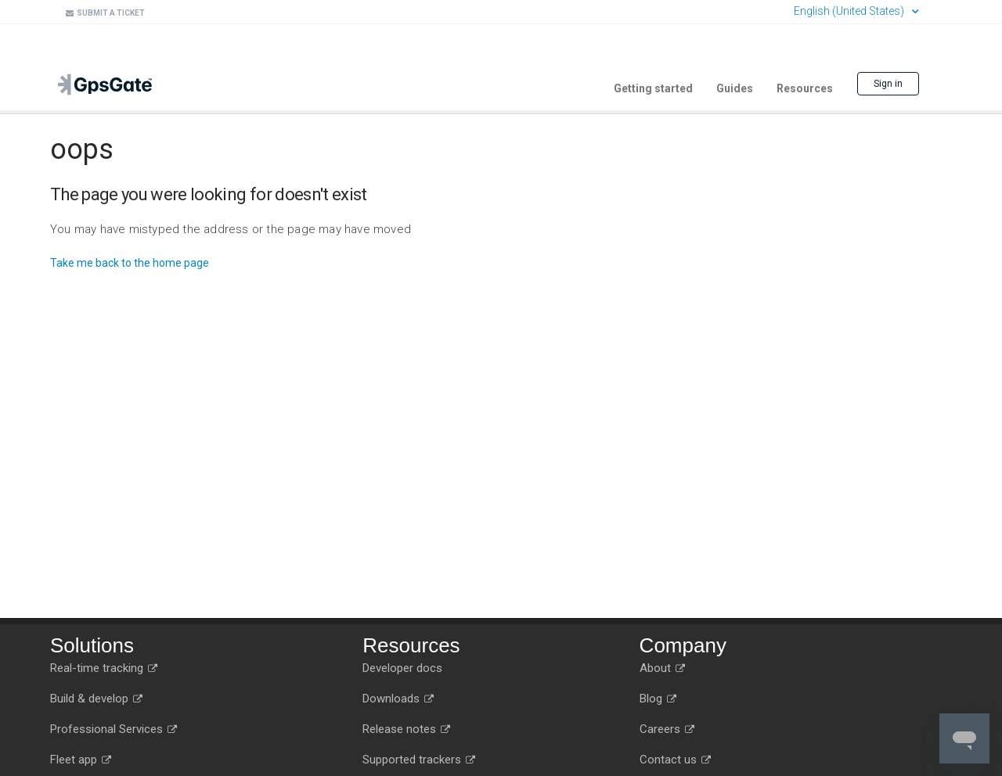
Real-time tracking (103, 668)
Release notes (406, 729)
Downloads (398, 699)
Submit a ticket (105, 13)
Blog (658, 699)
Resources (805, 88)
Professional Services (113, 729)
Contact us (675, 760)
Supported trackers (418, 760)
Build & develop (96, 699)
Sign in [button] (888, 83)
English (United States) (850, 11)
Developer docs (402, 668)
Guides (734, 88)
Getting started (653, 88)
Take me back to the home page (129, 263)
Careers (667, 729)
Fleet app (80, 760)
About (662, 668)
